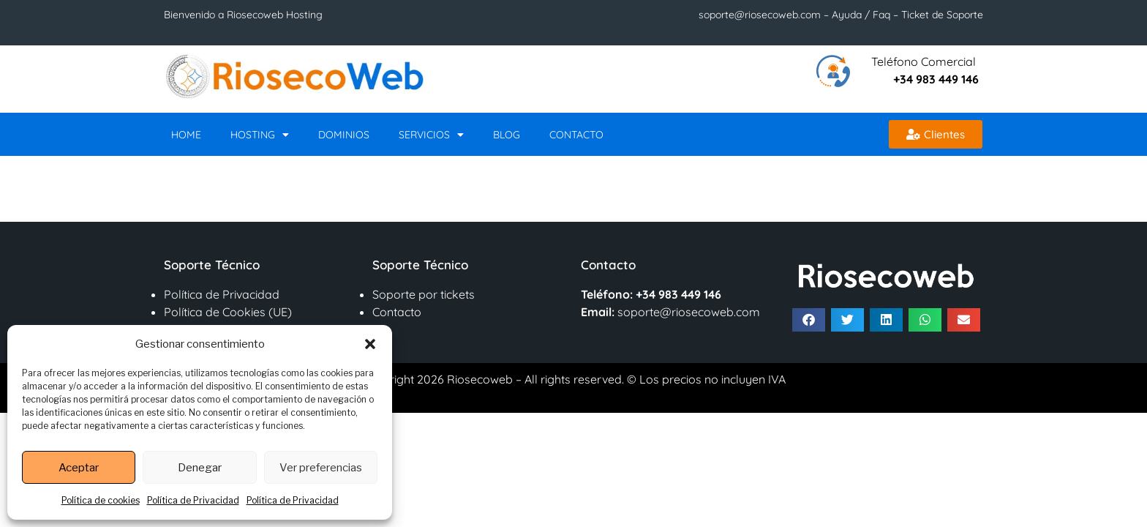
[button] (370, 344)
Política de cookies (100, 500)
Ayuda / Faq (861, 14)
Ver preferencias (320, 467)
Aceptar (79, 467)
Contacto (576, 134)
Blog (506, 134)
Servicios (431, 134)
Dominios (343, 134)
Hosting (259, 134)
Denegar (200, 467)
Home (186, 134)
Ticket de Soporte (940, 14)
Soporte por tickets (423, 294)
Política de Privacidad (193, 500)
